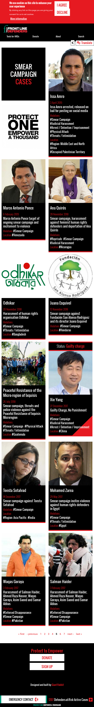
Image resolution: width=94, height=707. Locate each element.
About (58, 36)
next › (70, 633)
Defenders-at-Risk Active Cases (68, 700)
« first (21, 633)
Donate (35, 36)
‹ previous (32, 633)
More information (18, 18)
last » (79, 633)
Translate (86, 42)
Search (81, 36)
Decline (62, 12)
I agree (62, 4)
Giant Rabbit (58, 685)
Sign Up (47, 666)
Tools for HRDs (13, 36)
